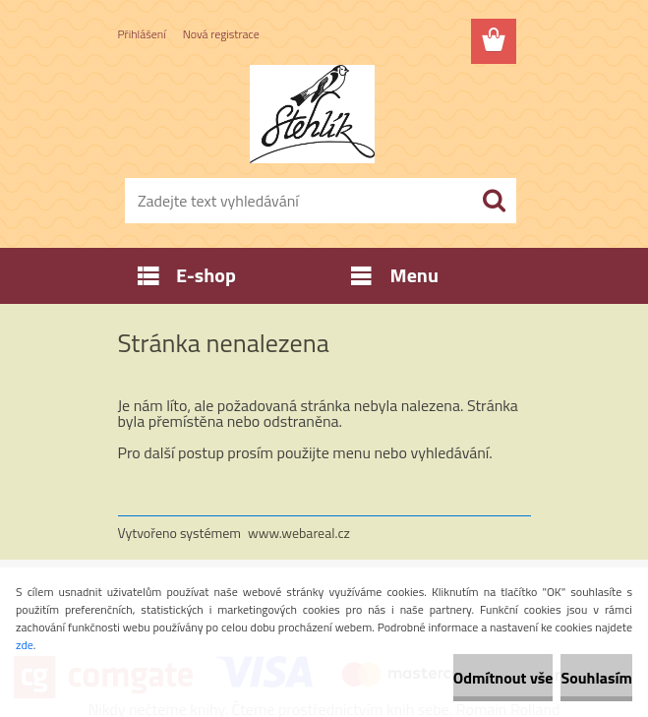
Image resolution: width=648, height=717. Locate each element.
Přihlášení (142, 34)
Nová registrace (221, 34)
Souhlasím (596, 677)
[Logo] (312, 114)
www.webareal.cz (299, 532)
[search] (493, 200)
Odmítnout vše (503, 677)
